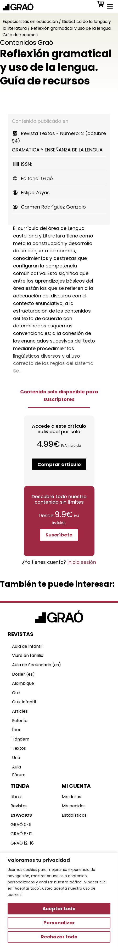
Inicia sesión (82, 562)
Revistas (18, 806)
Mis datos (71, 797)
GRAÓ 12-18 (22, 843)
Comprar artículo (59, 464)
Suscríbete (59, 534)
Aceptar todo (59, 908)
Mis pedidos (74, 806)
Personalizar (59, 922)
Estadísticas (74, 815)
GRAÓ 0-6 (20, 825)
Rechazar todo (59, 936)
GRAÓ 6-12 (21, 834)
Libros (16, 797)
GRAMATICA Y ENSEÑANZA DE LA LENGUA (59, 141)
